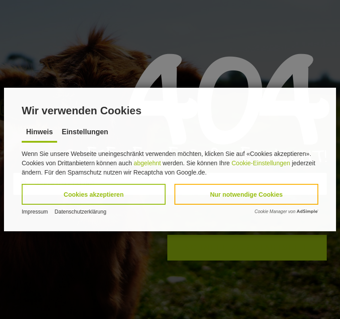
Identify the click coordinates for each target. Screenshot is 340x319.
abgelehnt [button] (147, 163)
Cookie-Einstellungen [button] (261, 163)
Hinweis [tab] (39, 132)
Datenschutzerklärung (80, 212)
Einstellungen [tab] (85, 132)
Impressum (35, 212)
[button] (94, 194)
